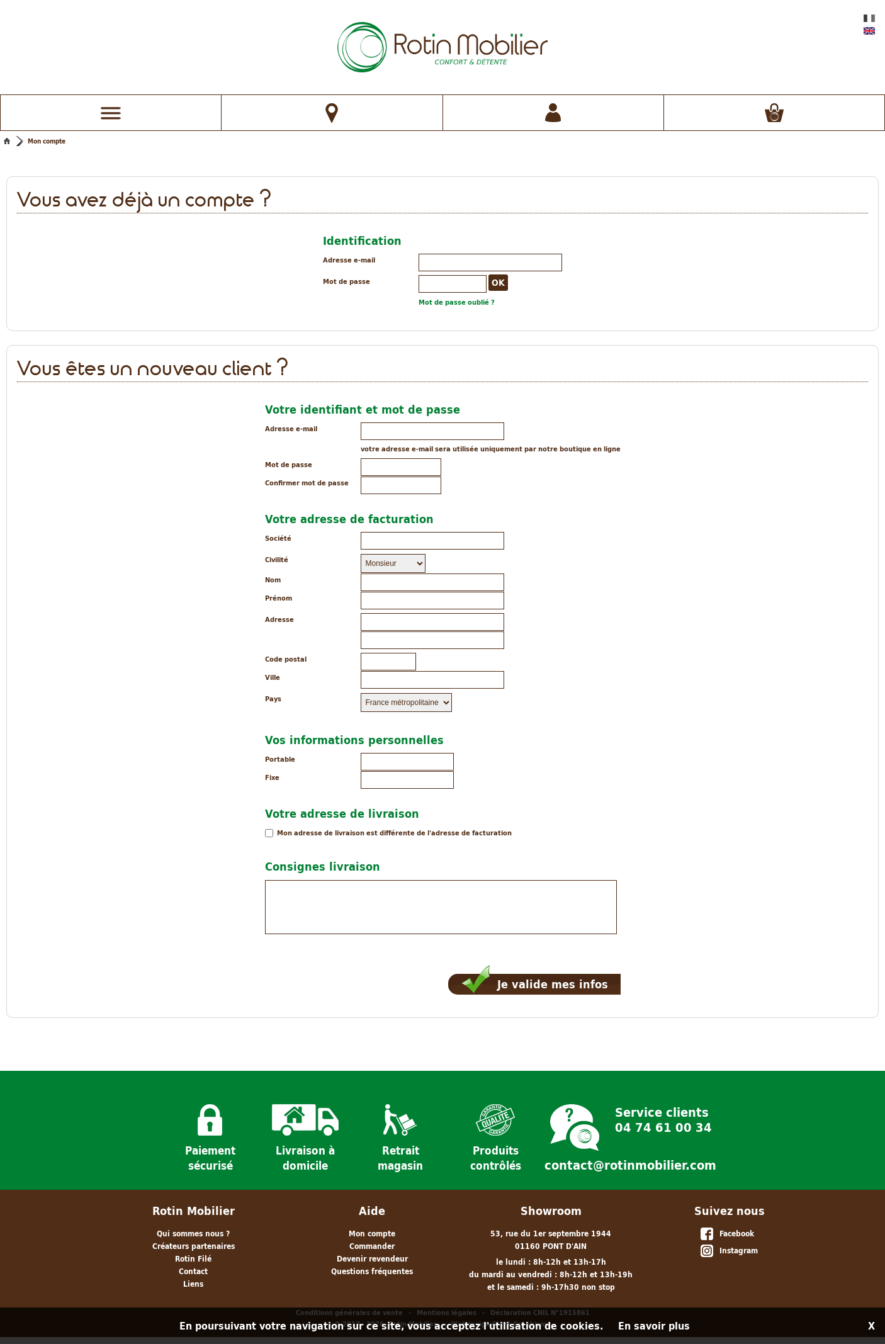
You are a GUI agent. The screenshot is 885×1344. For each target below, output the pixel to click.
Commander (372, 1246)
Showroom (551, 1211)
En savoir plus (654, 1326)
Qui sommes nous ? (193, 1234)
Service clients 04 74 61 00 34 (663, 1118)
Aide (372, 1211)
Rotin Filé (193, 1259)
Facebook (726, 1234)
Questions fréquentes (372, 1271)
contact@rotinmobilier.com (630, 1165)
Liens (193, 1284)
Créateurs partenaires (193, 1246)
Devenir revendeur (372, 1259)
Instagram (728, 1251)
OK (498, 283)
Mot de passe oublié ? (457, 302)
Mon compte (46, 141)
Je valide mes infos (534, 984)
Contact (193, 1271)
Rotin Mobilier (193, 1211)
